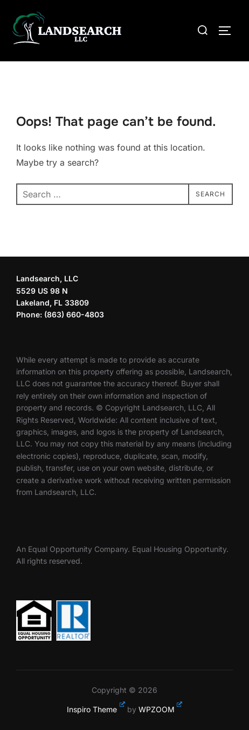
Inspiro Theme (95, 709)
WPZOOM (160, 709)
